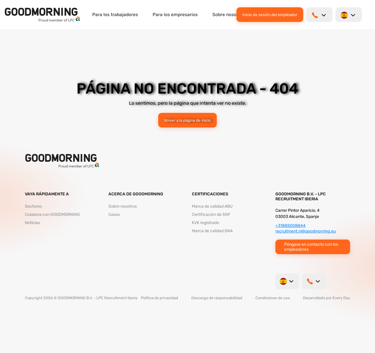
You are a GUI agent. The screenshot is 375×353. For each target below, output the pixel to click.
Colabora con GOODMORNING (52, 214)
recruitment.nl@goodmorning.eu (305, 231)
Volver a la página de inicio (187, 120)
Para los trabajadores (115, 14)
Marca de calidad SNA (212, 230)
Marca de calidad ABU (212, 206)
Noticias (32, 222)
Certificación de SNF (211, 214)
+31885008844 (290, 225)
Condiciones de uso (272, 298)
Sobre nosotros (228, 14)
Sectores (33, 206)
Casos (114, 214)
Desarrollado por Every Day (326, 298)
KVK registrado (205, 222)
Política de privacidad (159, 298)
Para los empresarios (175, 14)
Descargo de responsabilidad (216, 298)
